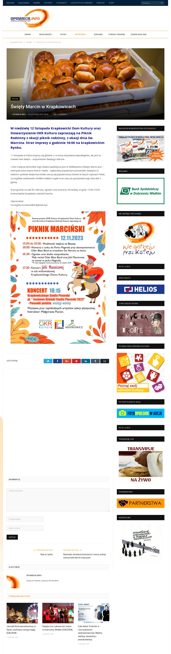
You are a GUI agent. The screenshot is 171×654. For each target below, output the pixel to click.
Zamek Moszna (139, 34)
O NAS (111, 3)
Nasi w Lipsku (47, 454)
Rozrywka (80, 34)
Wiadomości (45, 34)
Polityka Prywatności (127, 650)
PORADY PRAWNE (116, 34)
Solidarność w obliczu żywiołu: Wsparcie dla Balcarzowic (94, 633)
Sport (63, 34)
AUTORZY (48, 3)
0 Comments (60, 114)
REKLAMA (10, 3)
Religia (15, 99)
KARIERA (36, 3)
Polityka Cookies (145, 650)
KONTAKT (101, 3)
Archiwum (111, 650)
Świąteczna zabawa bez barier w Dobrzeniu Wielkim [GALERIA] (57, 528)
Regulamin (159, 650)
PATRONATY (62, 3)
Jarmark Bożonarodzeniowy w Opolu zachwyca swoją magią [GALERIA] (21, 529)
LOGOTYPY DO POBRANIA (82, 3)
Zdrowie (98, 34)
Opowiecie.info (19, 114)
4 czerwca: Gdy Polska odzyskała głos (90, 617)
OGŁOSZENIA (23, 3)
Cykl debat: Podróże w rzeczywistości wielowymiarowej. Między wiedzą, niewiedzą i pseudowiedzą (90, 532)
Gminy (27, 34)
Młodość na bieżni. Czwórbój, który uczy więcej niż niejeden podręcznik (93, 600)
